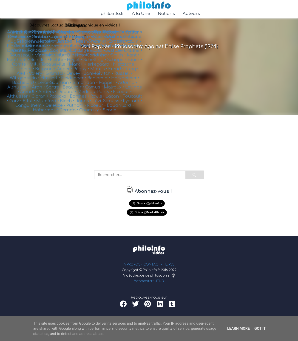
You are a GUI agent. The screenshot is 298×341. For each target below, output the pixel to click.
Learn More (238, 328)
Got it (260, 328)
